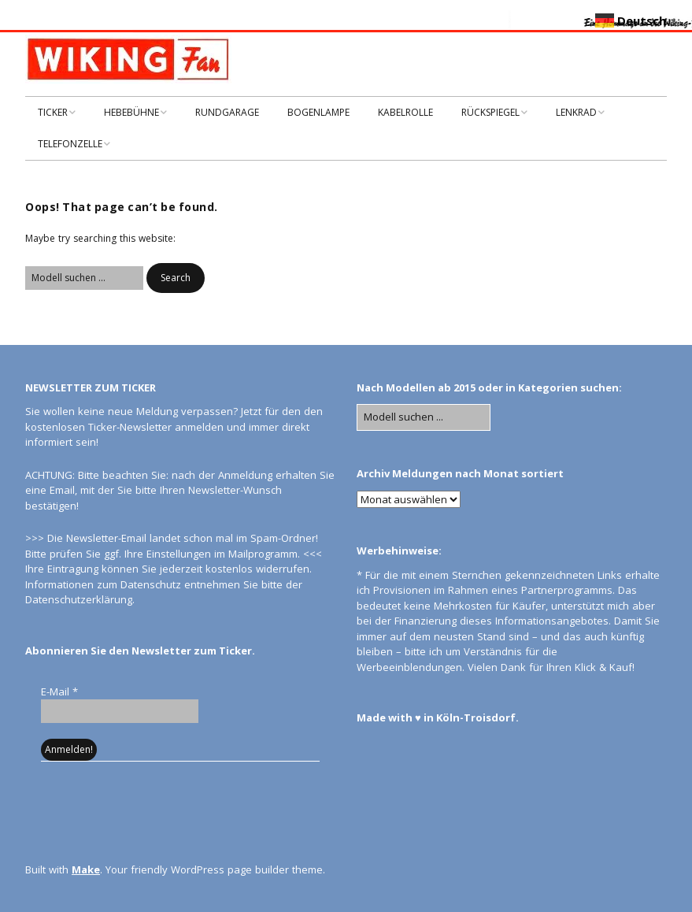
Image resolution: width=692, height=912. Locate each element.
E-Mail (59, 691)
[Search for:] (84, 278)
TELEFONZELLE (70, 143)
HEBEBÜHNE (131, 112)
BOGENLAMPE (318, 112)
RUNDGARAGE (227, 112)
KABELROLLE (405, 112)
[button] (175, 278)
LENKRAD (576, 112)
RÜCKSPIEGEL (490, 112)
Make (86, 869)
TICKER (53, 112)
